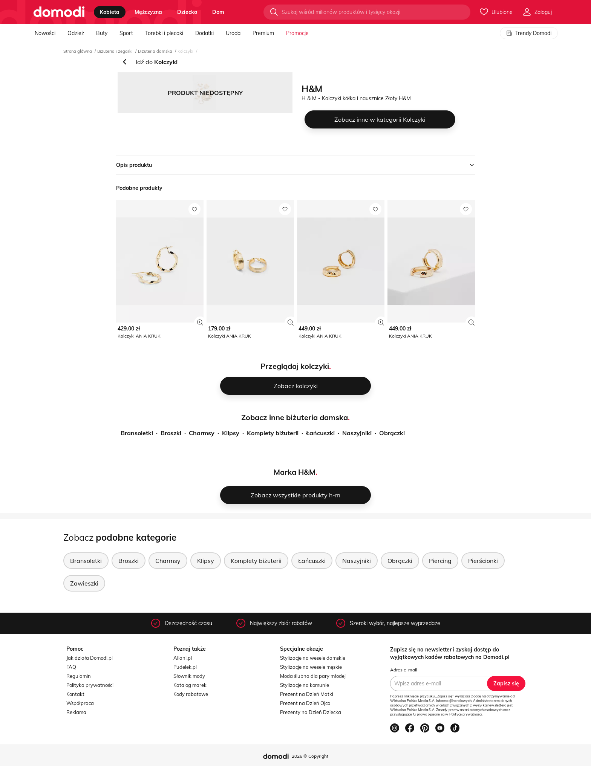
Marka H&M (294, 472)
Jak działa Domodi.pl (89, 658)
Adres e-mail (403, 670)
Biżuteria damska (155, 51)
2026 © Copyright (310, 756)
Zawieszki (84, 583)
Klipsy (230, 433)
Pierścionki (483, 560)
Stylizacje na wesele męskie (311, 667)
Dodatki (204, 33)
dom (218, 12)
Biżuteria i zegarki (115, 51)
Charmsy (201, 433)
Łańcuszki (320, 433)
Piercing (440, 560)
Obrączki (392, 433)
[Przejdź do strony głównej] (59, 12)
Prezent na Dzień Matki (306, 694)
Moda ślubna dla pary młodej (313, 676)
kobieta (109, 12)
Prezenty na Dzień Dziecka (310, 712)
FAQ (71, 667)
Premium (263, 33)
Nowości (45, 33)
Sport (126, 33)
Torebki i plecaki (164, 33)
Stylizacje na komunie (304, 685)
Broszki (171, 433)
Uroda (233, 33)
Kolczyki (185, 51)
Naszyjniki (357, 433)
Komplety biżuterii (273, 433)
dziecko (187, 12)
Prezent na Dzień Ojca (305, 703)
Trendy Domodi (528, 33)
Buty (101, 33)
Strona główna (77, 51)
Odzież (75, 33)
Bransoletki (137, 433)
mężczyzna (148, 12)
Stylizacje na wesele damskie (312, 658)
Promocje (297, 33)
